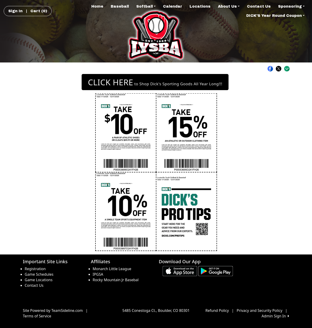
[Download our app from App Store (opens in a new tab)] (180, 270)
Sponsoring (291, 6)
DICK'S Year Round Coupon (275, 16)
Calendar (172, 6)
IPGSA (98, 274)
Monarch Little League (112, 268)
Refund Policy (217, 310)
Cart (38, 11)
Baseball (120, 6)
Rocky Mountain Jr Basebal (116, 279)
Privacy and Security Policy (259, 310)
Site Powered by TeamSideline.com (53, 310)
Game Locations (39, 279)
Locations (200, 6)
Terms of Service (37, 316)
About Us (229, 6)
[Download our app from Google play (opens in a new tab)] (215, 270)
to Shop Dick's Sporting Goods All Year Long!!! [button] (155, 82)
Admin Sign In (275, 316)
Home (97, 6)
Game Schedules (39, 274)
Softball (146, 6)
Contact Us (259, 6)
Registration (35, 268)
